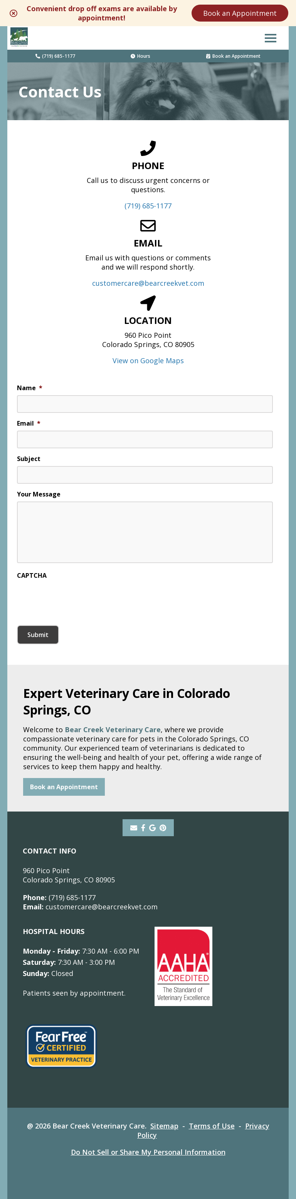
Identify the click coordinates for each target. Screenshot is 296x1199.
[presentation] (75, 598)
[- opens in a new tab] (143, 827)
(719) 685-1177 (55, 56)
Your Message (39, 494)
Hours (140, 56)
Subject (28, 459)
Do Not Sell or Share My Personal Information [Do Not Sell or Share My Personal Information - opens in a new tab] (148, 1152)
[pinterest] (163, 827)
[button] (270, 38)
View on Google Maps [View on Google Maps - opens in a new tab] (148, 360)
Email (28, 423)
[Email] (133, 827)
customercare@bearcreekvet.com (148, 283)
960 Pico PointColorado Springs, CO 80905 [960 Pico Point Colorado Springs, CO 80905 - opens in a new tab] (69, 875)
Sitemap (164, 1125)
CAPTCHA (32, 576)
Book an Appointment (240, 13)
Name (29, 388)
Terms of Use (212, 1125)
